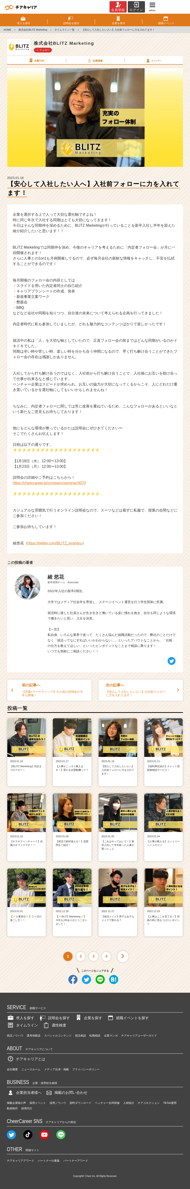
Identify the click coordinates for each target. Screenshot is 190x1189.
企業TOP (36, 60)
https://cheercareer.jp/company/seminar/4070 (49, 483)
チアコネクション (149, 1103)
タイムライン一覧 (64, 29)
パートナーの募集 (49, 1160)
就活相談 (80, 1035)
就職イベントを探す (128, 1017)
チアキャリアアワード (20, 1160)
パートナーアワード (75, 1160)
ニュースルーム (30, 1069)
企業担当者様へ (24, 1092)
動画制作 (12, 1108)
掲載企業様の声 (16, 1103)
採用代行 (26, 1108)
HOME (7, 29)
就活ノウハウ (15, 1035)
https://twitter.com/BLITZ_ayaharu (54, 543)
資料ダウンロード (80, 1103)
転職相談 (94, 1035)
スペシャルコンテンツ (58, 1035)
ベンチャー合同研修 (107, 1103)
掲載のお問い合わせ (66, 1092)
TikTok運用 (169, 1103)
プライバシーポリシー (86, 1069)
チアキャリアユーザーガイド (139, 1035)
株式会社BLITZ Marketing (33, 29)
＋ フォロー (42, 50)
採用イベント (37, 1103)
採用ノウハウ (58, 1103)
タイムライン (22, 1025)
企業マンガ (111, 1035)
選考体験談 (33, 1035)
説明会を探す (54, 1017)
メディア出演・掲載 (56, 1069)
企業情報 (95, 60)
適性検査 (54, 1025)
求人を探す (20, 1017)
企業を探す (88, 1017)
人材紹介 (128, 1103)
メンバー (153, 60)
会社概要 (12, 1069)
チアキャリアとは (26, 1059)
